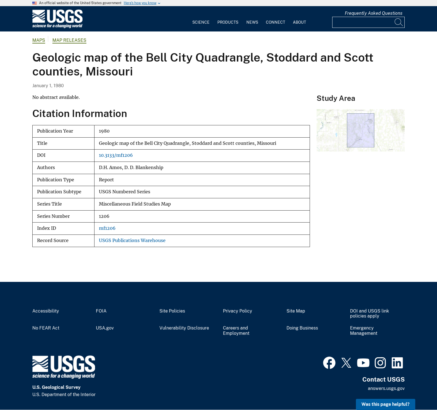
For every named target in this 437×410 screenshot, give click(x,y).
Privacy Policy (237, 311)
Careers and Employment (236, 331)
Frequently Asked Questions (373, 13)
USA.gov (105, 328)
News (252, 22)
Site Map (296, 311)
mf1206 (107, 228)
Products (227, 22)
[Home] (57, 27)
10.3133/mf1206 (116, 155)
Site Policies (172, 311)
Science (201, 22)
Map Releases (69, 40)
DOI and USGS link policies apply (369, 314)
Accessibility (45, 311)
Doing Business (302, 328)
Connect (275, 22)
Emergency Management (363, 331)
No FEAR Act (45, 328)
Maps (38, 40)
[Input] (368, 22)
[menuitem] (200, 18)
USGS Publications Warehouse (132, 240)
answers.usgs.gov (386, 388)
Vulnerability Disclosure (184, 328)
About (299, 22)
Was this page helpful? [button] (385, 404)
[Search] (399, 22)
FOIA (101, 311)
